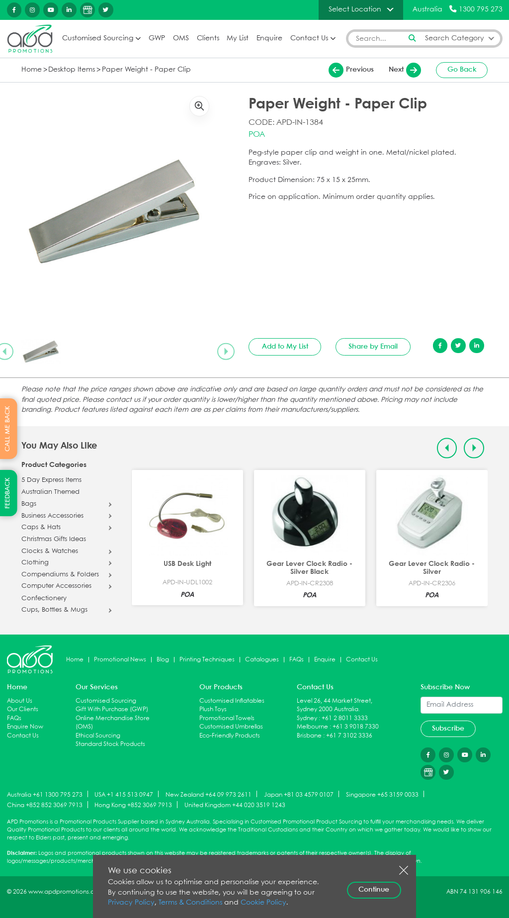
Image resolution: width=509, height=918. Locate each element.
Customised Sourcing (97, 38)
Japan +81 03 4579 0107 (299, 794)
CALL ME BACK (7, 429)
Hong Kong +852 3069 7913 (133, 805)
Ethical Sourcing (98, 735)
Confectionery (44, 599)
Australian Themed (50, 492)
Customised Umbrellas (231, 727)
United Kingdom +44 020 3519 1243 (234, 805)
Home (31, 70)
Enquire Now (25, 727)
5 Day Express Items (51, 480)
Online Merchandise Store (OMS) (113, 723)
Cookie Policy (263, 903)
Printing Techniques (207, 659)
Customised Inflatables (231, 701)
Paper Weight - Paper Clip (146, 70)
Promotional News (120, 659)
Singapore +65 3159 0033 (382, 794)
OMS (181, 38)
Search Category (454, 38)
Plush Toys (213, 709)
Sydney (307, 718)
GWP (157, 38)
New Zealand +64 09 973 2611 (209, 794)
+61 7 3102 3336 (349, 735)
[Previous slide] (447, 448)
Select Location (355, 9)
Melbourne (312, 727)
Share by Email (373, 346)
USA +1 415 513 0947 (123, 794)
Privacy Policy (131, 903)
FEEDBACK (7, 493)
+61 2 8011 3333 (345, 718)
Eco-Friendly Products (229, 735)
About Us (19, 701)
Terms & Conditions (190, 903)
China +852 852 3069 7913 (45, 805)
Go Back (462, 69)
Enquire (269, 38)
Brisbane (309, 735)
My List (238, 38)
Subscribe (448, 728)
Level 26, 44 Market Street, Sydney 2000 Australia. (334, 705)
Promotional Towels (226, 718)
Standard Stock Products (110, 744)
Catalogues (262, 659)
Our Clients (22, 709)
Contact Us (309, 38)
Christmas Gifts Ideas (53, 540)
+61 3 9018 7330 (356, 727)
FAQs (296, 659)
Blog (163, 659)
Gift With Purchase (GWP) (112, 709)
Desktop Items (71, 70)
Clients (208, 38)
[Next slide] (225, 351)
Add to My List (285, 346)
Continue (373, 889)
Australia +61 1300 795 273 (45, 794)
